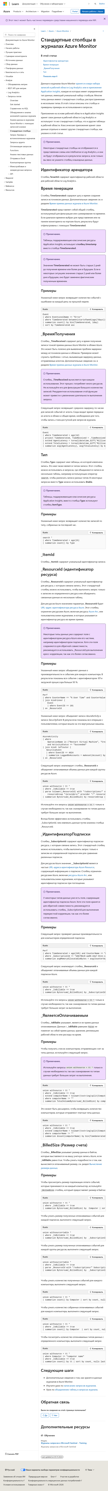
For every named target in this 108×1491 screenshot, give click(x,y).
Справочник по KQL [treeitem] (19, 108)
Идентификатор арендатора (55, 60)
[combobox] (19, 35)
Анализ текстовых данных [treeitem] (21, 154)
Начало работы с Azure (92, 11)
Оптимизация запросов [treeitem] (20, 146)
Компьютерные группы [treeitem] (20, 162)
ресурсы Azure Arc (77, 875)
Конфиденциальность (13, 1480)
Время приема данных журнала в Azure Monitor (74, 203)
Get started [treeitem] (15, 104)
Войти (102, 3)
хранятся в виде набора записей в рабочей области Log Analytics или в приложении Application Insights (71, 87)
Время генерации (51, 64)
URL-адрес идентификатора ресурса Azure (62, 607)
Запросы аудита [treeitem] (17, 142)
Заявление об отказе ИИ (14, 1476)
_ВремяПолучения (51, 68)
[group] (73, 319)
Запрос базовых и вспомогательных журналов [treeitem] (22, 136)
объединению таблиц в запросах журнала (76, 1389)
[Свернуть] (34, 28)
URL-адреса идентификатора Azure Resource (71, 867)
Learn (43, 31)
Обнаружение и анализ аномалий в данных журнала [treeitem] (23, 114)
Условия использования (14, 1484)
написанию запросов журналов (80, 1385)
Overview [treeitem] (14, 100)
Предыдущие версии (38, 1476)
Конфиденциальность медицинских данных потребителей (54, 1480)
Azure (51, 31)
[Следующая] (88, 3)
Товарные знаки (35, 1484)
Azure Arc (93, 611)
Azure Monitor (63, 31)
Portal (75, 11)
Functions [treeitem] (14, 150)
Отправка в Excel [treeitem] (17, 158)
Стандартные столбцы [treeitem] (20, 130)
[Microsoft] (5, 4)
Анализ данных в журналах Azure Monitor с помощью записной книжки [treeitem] (22, 123)
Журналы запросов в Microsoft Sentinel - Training (63, 1443)
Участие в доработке (69, 1476)
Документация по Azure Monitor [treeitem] (20, 40)
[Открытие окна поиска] (95, 3)
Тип (44, 72)
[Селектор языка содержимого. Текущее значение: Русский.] (9, 1470)
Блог (53, 1476)
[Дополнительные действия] (103, 31)
